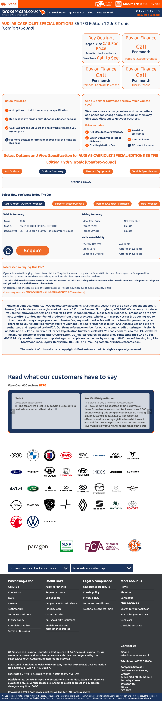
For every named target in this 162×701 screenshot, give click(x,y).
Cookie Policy (39, 698)
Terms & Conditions (20, 614)
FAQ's (11, 598)
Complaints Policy (19, 625)
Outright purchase (131, 625)
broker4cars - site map (89, 568)
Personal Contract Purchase (112, 203)
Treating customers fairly (98, 609)
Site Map (13, 603)
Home (124, 587)
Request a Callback (148, 15)
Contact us (14, 592)
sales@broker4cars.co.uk (135, 655)
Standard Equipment (98, 171)
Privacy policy (91, 598)
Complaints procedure (96, 587)
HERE (42, 385)
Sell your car (53, 598)
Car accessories (55, 614)
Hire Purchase (149, 203)
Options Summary (52, 171)
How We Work (105, 12)
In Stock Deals (57, 12)
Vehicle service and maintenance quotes (58, 627)
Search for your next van (135, 614)
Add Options (11, 171)
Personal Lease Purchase (69, 203)
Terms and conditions (96, 603)
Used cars (126, 620)
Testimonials (15, 609)
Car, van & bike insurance (60, 620)
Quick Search (76, 12)
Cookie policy (91, 592)
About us (13, 587)
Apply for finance (56, 587)
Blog (90, 12)
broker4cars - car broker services (33, 568)
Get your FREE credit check (61, 603)
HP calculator (53, 609)
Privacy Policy (16, 620)
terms (81, 292)
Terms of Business (19, 631)
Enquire (33, 250)
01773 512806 (148, 11)
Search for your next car (135, 609)
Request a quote (55, 592)
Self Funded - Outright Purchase (23, 203)
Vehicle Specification (145, 171)
